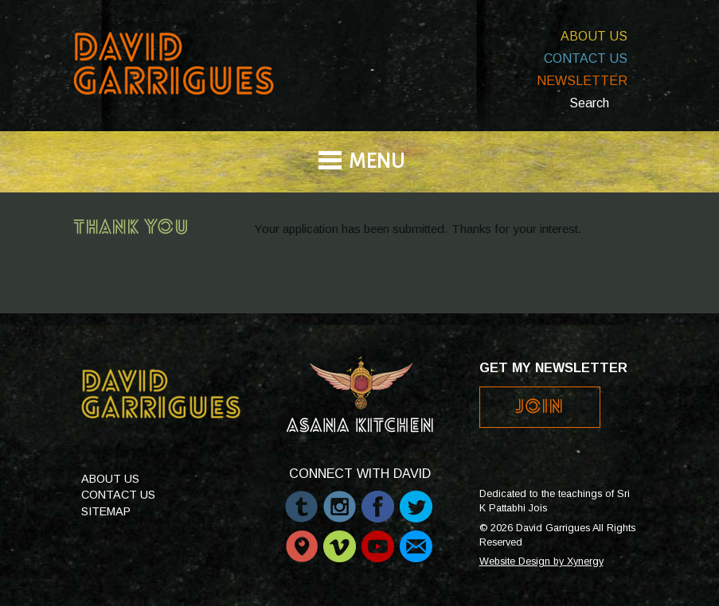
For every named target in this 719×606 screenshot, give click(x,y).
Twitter (416, 498)
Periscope (301, 538)
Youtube (377, 538)
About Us (594, 36)
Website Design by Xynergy (541, 561)
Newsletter (582, 80)
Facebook (377, 498)
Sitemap (106, 511)
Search (589, 103)
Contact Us (585, 58)
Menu (376, 162)
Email (416, 538)
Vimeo (339, 538)
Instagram (339, 498)
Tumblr (301, 498)
